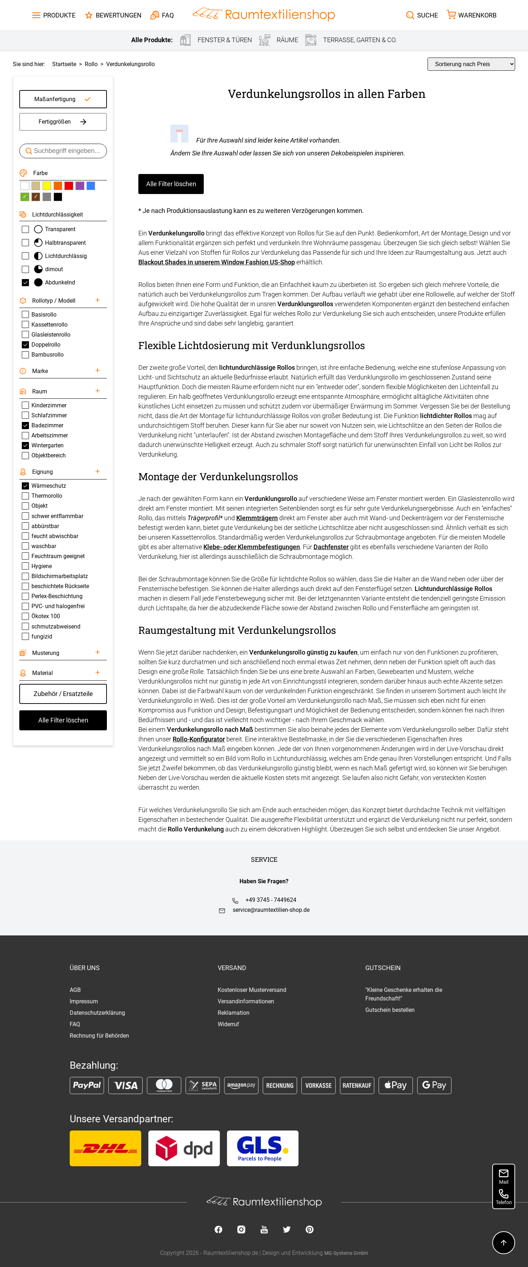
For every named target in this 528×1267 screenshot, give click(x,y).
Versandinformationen (246, 1001)
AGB (75, 990)
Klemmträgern (257, 518)
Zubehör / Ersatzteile (63, 693)
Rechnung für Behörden (99, 1035)
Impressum (84, 1001)
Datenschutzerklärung (97, 1012)
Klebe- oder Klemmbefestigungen (251, 547)
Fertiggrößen (63, 122)
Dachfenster (331, 547)
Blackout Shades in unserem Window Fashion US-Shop (216, 262)
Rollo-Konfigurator (199, 739)
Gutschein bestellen (390, 1010)
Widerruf (228, 1024)
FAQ (75, 1024)
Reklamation (234, 1012)
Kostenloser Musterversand (252, 990)
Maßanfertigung (54, 99)
